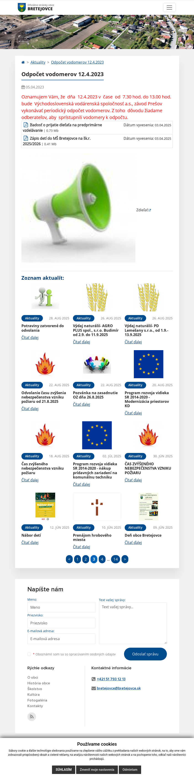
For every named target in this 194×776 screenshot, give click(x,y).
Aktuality (38, 62)
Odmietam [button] (129, 769)
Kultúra (33, 694)
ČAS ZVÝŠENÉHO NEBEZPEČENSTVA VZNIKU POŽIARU (148, 468)
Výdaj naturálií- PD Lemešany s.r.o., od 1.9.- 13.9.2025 (146, 330)
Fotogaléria (37, 700)
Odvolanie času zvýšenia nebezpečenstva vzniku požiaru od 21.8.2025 (43, 397)
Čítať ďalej (30, 337)
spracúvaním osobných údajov (92, 654)
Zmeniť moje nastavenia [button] (97, 769)
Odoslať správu (145, 654)
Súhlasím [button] (64, 769)
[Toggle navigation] (169, 7)
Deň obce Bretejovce (143, 535)
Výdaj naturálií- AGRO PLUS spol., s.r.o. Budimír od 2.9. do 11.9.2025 (96, 330)
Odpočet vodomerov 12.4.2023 (77, 62)
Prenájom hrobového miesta (92, 537)
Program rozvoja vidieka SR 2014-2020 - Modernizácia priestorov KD (147, 399)
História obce (38, 683)
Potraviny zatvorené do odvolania (42, 328)
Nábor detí (31, 535)
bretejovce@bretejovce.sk (119, 688)
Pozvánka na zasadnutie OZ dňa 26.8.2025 (95, 395)
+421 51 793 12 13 (111, 679)
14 (115, 559)
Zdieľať (84, 209)
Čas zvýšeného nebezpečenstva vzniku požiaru (42, 468)
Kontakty (35, 706)
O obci (32, 677)
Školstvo (34, 689)
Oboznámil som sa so (74, 654)
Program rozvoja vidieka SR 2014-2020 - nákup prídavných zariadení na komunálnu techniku (95, 470)
